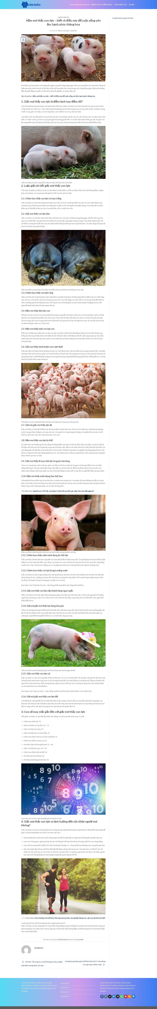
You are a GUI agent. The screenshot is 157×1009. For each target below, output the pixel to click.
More (132, 4)
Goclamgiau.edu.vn (79, 4)
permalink (80, 939)
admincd (74, 30)
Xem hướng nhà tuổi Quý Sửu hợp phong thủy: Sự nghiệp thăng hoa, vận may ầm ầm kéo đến (70, 918)
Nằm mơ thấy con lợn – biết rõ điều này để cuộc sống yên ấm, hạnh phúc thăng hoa (63, 96)
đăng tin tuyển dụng (101, 4)
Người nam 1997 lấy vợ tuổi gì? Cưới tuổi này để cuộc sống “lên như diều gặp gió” (63, 491)
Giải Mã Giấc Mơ (63, 17)
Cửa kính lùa (120, 4)
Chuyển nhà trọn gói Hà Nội (122, 18)
